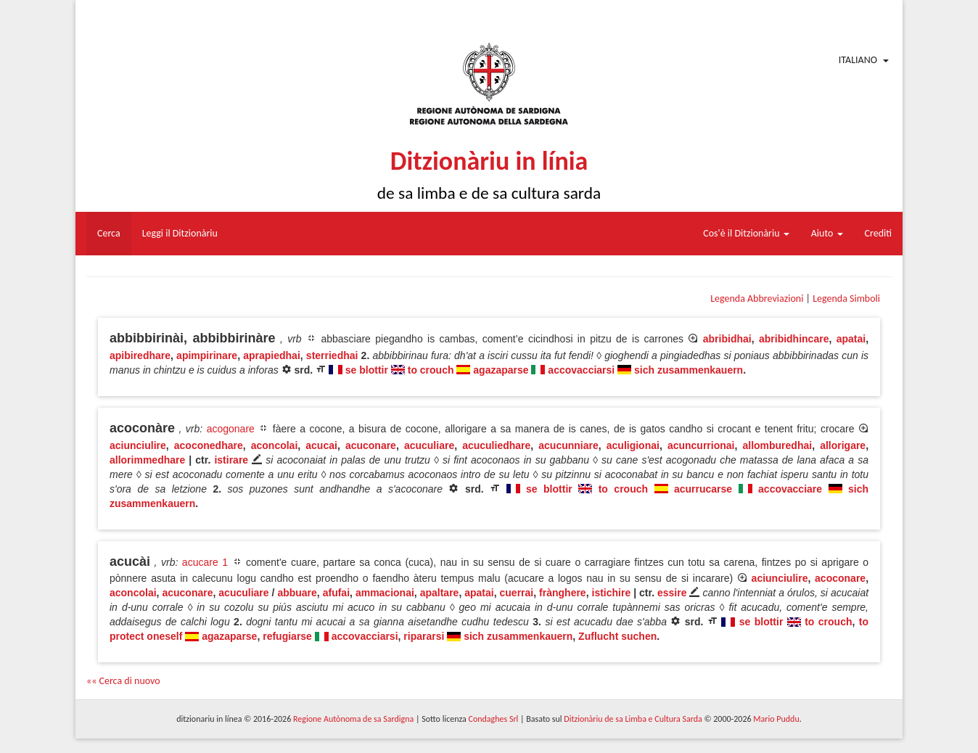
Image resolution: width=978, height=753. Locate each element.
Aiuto (827, 233)
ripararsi (423, 636)
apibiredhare (140, 355)
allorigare (843, 445)
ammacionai (385, 592)
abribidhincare (794, 339)
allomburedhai (777, 445)
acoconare (840, 578)
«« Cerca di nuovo (123, 681)
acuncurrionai (701, 445)
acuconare (370, 445)
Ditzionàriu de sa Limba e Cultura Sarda (633, 719)
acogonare (231, 429)
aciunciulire (138, 445)
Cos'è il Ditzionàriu (746, 233)
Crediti (878, 233)
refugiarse (287, 636)
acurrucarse (703, 489)
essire (671, 592)
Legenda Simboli (846, 298)
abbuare (296, 592)
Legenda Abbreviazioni (756, 298)
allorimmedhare (147, 460)
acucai (321, 445)
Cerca (108, 233)
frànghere (562, 592)
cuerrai (517, 592)
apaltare (439, 592)
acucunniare (568, 445)
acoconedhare (208, 445)
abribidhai (727, 339)
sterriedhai (332, 355)
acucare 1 (205, 562)
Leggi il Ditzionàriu (180, 233)
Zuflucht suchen (617, 636)
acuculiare (429, 445)
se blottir (366, 370)
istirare (231, 460)
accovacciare (790, 489)
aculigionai (633, 445)
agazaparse (500, 370)
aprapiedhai (271, 355)
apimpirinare (206, 355)
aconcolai (274, 445)
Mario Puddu (776, 719)
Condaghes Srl (493, 719)
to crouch (431, 370)
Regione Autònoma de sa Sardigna (353, 719)
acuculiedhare (496, 445)
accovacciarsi (581, 370)
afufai (336, 592)
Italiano (858, 60)
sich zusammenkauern (688, 370)
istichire (611, 592)
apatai (851, 339)
